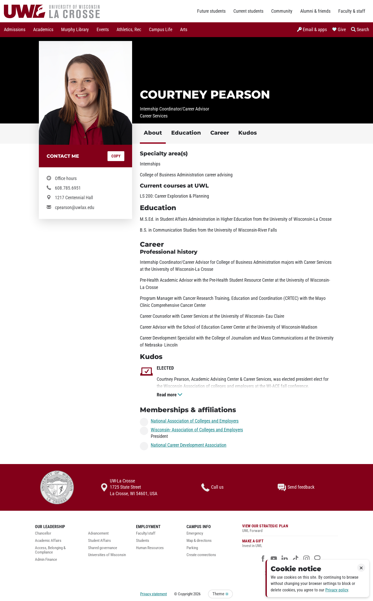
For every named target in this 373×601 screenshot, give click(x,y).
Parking (192, 548)
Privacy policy (336, 590)
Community (281, 11)
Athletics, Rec (129, 29)
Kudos (247, 132)
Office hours (66, 178)
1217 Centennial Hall (74, 197)
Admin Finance (46, 559)
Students (142, 540)
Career (219, 132)
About (153, 132)
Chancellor (43, 533)
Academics (43, 29)
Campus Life (160, 29)
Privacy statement (153, 594)
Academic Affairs (48, 540)
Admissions (14, 29)
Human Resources (150, 548)
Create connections (201, 555)
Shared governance (102, 548)
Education (186, 132)
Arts (183, 29)
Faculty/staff (145, 533)
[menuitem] (14, 29)
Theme (220, 593)
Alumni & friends (315, 11)
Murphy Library (75, 29)
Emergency (195, 533)
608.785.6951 (68, 188)
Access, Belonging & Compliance (50, 550)
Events (103, 29)
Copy (115, 156)
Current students (248, 11)
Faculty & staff (351, 11)
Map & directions (199, 540)
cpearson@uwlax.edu (74, 207)
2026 (196, 594)
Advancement (98, 533)
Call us (212, 487)
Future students (211, 11)
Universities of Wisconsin (107, 555)
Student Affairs (99, 540)
